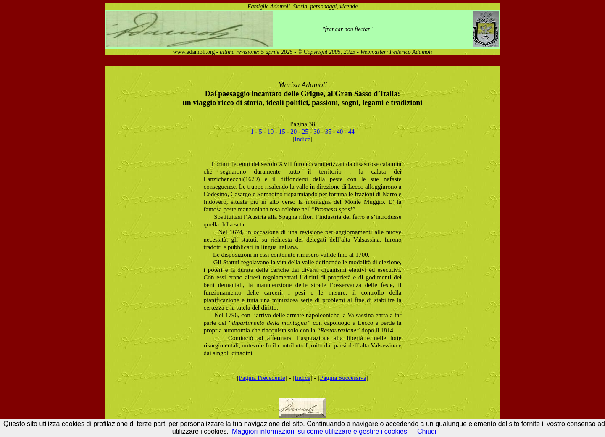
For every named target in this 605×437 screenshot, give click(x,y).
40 (340, 131)
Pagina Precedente (262, 377)
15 (282, 131)
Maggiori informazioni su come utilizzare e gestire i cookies (319, 431)
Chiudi (426, 431)
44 (351, 131)
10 (270, 131)
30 (316, 131)
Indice (302, 139)
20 (293, 131)
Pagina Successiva (343, 377)
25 (305, 131)
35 (328, 131)
